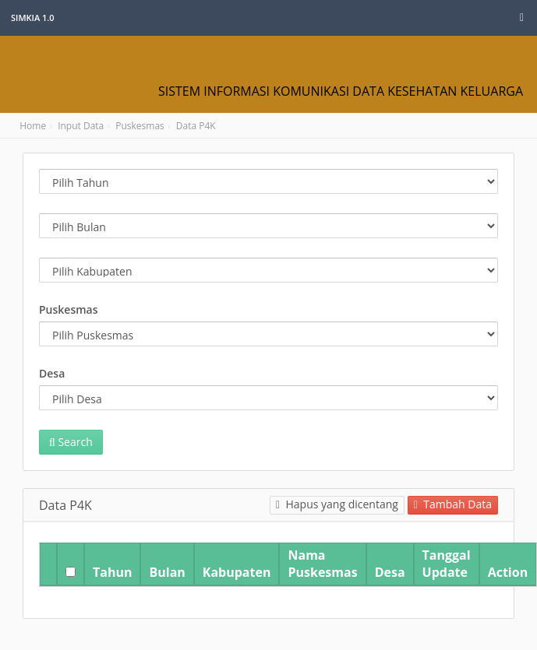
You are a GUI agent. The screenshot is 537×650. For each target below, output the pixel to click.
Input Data (81, 125)
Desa (52, 373)
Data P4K (196, 125)
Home (30, 125)
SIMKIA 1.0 (33, 17)
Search (71, 441)
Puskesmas (139, 125)
